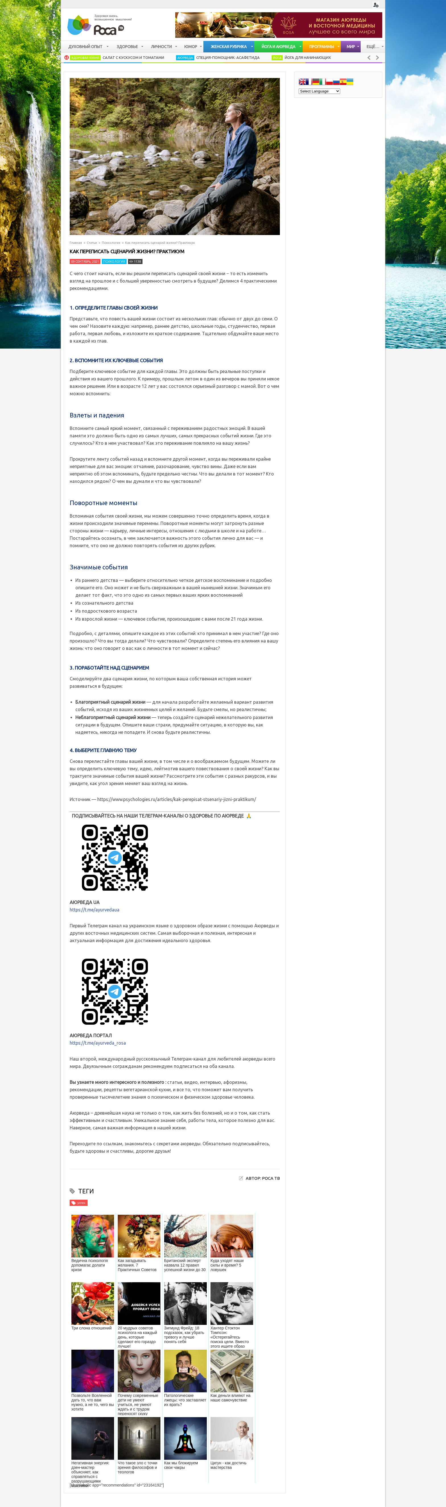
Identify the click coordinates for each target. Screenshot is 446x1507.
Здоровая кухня (85, 57)
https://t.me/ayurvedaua (94, 909)
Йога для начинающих (308, 57)
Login (375, 5)
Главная (76, 242)
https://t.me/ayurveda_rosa (98, 1042)
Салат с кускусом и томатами (133, 57)
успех (81, 1203)
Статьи (92, 242)
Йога (277, 57)
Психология (111, 242)
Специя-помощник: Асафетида (228, 57)
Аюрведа (185, 57)
